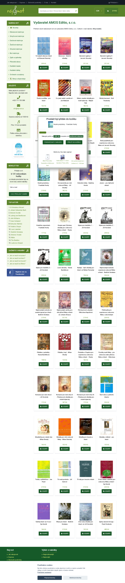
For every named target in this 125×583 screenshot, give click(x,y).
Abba (13, 237)
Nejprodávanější (48, 554)
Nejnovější (46, 557)
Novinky (14, 28)
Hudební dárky (15, 70)
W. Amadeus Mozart (17, 207)
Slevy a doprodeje (17, 79)
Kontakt (53, 3)
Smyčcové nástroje (17, 36)
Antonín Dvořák (15, 213)
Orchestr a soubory (17, 75)
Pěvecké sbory (15, 62)
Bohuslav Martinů (16, 224)
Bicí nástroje (14, 53)
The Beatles (15, 240)
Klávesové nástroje (17, 32)
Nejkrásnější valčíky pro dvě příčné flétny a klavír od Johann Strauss (65, 312)
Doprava (22, 3)
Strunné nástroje (16, 49)
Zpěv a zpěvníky (15, 57)
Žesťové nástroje (16, 45)
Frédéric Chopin (15, 226)
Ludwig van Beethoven (18, 216)
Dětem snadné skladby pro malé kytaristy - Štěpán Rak (85, 101)
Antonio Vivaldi (16, 235)
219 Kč (114, 11)
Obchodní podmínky (34, 3)
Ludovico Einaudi (17, 243)
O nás (46, 3)
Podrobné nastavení (44, 572)
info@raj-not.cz (18, 109)
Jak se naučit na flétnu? (17, 264)
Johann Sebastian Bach (18, 210)
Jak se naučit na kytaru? (17, 255)
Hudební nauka (15, 66)
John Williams (15, 218)
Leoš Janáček (16, 229)
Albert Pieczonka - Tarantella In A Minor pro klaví (47, 163)
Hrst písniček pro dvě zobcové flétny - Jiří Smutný (65, 185)
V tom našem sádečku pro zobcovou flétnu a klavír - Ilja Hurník (106, 482)
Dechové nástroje (16, 40)
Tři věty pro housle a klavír (85, 479)
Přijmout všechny (49, 578)
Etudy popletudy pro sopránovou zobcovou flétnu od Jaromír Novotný (106, 143)
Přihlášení (113, 3)
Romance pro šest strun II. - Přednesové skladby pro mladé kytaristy (64, 397)
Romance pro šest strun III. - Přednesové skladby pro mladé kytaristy (85, 397)
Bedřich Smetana (17, 232)
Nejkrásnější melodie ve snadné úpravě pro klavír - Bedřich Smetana (43, 312)
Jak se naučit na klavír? (17, 258)
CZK (99, 11)
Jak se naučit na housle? (17, 261)
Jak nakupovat (12, 3)
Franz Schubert (15, 221)
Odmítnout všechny (75, 578)
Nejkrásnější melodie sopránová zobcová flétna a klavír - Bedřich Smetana (106, 270)
